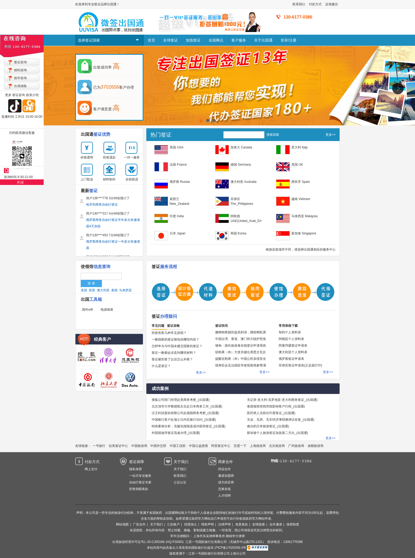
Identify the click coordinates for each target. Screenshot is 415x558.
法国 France (178, 164)
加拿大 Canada (241, 147)
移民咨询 (20, 70)
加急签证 (193, 40)
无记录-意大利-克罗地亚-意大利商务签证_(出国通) (282, 400)
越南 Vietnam (300, 199)
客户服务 (238, 40)
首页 (151, 40)
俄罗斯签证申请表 (291, 359)
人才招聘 (224, 495)
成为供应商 (226, 482)
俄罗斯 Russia (180, 182)
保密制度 (292, 524)
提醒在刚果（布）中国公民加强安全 (240, 359)
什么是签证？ (161, 366)
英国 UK (297, 164)
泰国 (114, 290)
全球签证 (170, 40)
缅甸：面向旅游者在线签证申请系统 (240, 345)
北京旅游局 (277, 446)
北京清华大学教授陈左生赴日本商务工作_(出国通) (187, 406)
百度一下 (240, 446)
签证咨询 (20, 62)
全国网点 (216, 40)
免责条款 (241, 524)
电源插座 (107, 309)
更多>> (331, 135)
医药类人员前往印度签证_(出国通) (271, 413)
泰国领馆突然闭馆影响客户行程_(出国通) (276, 406)
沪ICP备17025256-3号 (230, 548)
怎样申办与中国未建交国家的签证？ (177, 346)
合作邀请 (275, 524)
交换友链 (224, 489)
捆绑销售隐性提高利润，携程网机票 (240, 332)
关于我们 (180, 469)
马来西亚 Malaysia (304, 216)
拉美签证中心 (118, 446)
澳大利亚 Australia (243, 182)
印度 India (177, 216)
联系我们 (298, 4)
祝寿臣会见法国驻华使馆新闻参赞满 (240, 365)
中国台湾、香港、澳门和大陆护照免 (240, 339)
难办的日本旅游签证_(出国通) (268, 426)
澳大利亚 (103, 290)
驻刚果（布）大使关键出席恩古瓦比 (240, 352)
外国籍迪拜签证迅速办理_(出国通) (176, 433)
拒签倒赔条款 (138, 489)
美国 (84, 290)
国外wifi (87, 309)
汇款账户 (173, 524)
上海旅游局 (258, 446)
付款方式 (315, 4)
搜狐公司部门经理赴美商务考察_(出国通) (181, 400)
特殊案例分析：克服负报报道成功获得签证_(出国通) (188, 426)
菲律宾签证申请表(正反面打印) (300, 365)
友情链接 (258, 524)
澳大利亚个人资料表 (293, 352)
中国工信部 (178, 446)
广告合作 (139, 524)
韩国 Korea (238, 233)
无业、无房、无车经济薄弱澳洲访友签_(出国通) (280, 419)
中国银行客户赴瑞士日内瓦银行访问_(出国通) (184, 419)
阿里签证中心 (220, 446)
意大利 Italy (299, 147)
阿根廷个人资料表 (291, 339)
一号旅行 (99, 446)
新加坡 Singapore (303, 233)
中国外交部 (158, 446)
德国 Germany (241, 164)
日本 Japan (178, 233)
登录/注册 (288, 40)
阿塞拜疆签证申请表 (293, 345)
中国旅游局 (139, 446)
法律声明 (224, 524)
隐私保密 (135, 469)
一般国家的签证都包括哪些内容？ (175, 339)
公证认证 (180, 482)
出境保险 (20, 86)
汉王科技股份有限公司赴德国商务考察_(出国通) (185, 413)
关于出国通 (263, 40)
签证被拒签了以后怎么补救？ (172, 359)
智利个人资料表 (290, 332)
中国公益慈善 (198, 446)
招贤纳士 (190, 524)
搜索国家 (273, 135)
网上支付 (91, 469)
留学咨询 (20, 78)
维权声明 (207, 524)
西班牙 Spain (300, 182)
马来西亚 (125, 290)
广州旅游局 (296, 446)
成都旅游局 (315, 446)
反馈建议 (331, 4)
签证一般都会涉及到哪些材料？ (174, 353)
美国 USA (176, 147)
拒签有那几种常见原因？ (169, 333)
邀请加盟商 (226, 476)
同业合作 (224, 469)
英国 (92, 290)
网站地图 (122, 524)
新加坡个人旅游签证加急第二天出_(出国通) (277, 433)
